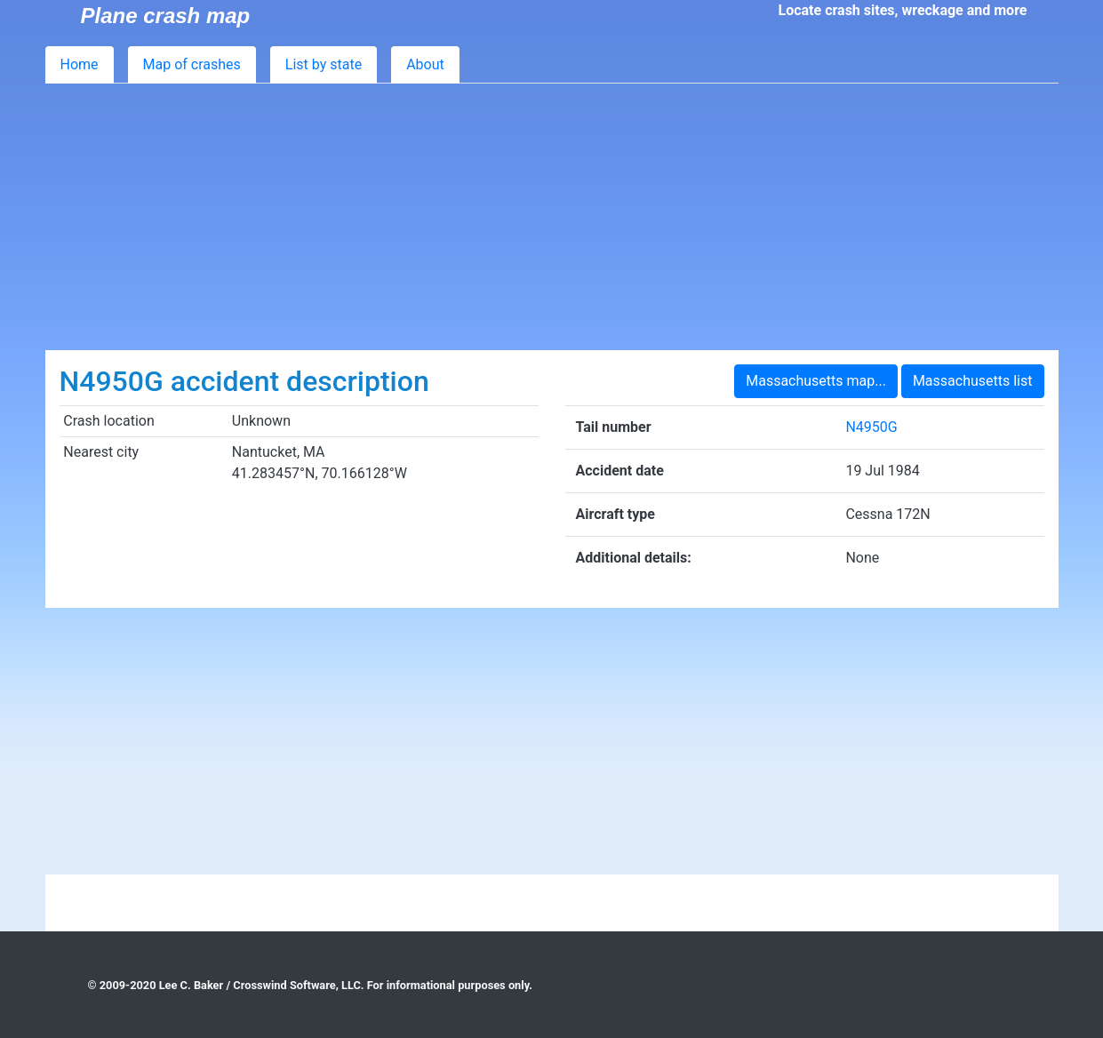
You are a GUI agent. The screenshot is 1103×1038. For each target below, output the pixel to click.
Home (79, 64)
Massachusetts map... (816, 380)
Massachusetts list (973, 380)
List (323, 64)
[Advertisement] (552, 216)
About (425, 64)
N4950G (871, 427)
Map (192, 64)
